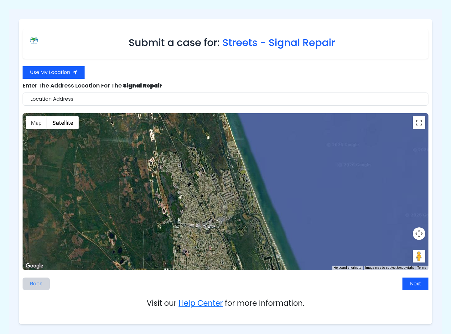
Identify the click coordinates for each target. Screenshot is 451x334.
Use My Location (53, 72)
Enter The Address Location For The (92, 85)
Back (36, 283)
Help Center (201, 303)
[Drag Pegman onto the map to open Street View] (419, 256)
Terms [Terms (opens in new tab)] (422, 267)
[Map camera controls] (419, 233)
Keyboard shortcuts (347, 267)
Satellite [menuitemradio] (62, 122)
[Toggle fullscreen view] (419, 122)
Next (415, 283)
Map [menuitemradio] (36, 122)
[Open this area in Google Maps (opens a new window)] (34, 266)
